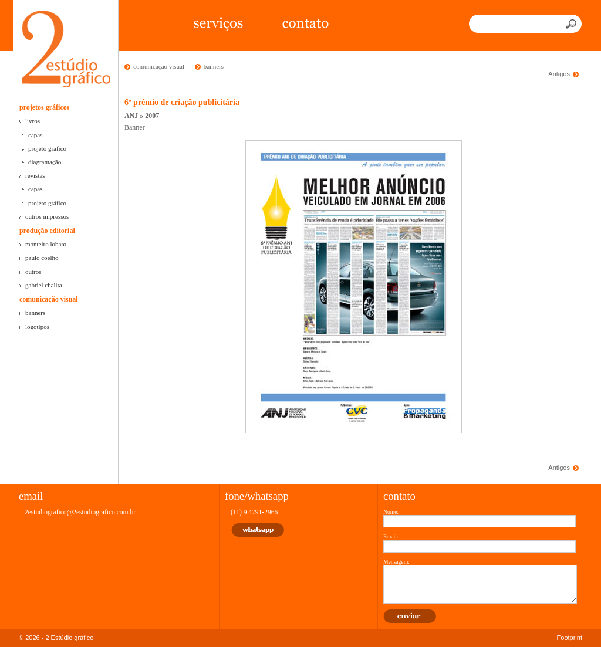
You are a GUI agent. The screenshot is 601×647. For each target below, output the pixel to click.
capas (35, 134)
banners (35, 312)
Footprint (569, 637)
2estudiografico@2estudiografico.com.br (80, 512)
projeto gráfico (47, 148)
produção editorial (47, 230)
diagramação (44, 161)
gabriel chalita (43, 285)
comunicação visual (48, 299)
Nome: (391, 512)
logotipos (37, 326)
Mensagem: (396, 561)
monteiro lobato (45, 244)
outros (33, 271)
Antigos (559, 73)
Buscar (572, 24)
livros (32, 120)
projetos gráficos (44, 107)
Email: (391, 536)
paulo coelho (42, 257)
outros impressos (47, 216)
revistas (35, 175)
